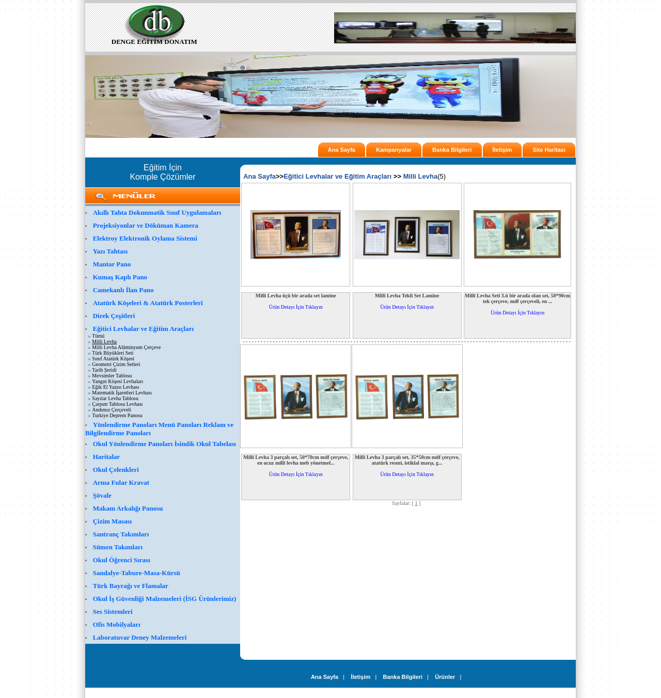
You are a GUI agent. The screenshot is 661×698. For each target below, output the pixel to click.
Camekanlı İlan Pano (123, 290)
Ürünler (445, 677)
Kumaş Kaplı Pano (120, 277)
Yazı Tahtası (110, 251)
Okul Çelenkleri (116, 469)
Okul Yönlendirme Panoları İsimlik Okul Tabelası (164, 444)
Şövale (102, 495)
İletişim (502, 150)
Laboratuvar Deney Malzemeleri (140, 637)
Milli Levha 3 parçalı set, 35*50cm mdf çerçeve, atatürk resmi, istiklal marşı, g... (407, 460)
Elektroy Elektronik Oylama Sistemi (145, 238)
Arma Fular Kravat (121, 482)
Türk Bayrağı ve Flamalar (130, 586)
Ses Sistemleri (113, 611)
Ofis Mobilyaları (116, 624)
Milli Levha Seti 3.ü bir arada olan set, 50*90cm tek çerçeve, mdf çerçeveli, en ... (517, 298)
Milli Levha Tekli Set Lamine (407, 295)
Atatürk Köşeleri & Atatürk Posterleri (148, 303)
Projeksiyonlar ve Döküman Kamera (145, 225)
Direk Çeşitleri (114, 316)
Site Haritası (548, 150)
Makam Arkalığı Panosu (128, 508)
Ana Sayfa (341, 150)
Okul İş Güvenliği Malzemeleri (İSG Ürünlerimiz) (165, 598)
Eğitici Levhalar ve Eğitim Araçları (143, 328)
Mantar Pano (112, 264)
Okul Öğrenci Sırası (121, 560)
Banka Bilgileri (451, 150)
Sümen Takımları (118, 547)
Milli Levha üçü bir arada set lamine (296, 295)
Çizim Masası (112, 521)
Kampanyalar (394, 150)
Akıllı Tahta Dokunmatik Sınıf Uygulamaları (157, 212)
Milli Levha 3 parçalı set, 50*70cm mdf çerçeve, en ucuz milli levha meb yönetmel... (295, 460)
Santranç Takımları (121, 534)
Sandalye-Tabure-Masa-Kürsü (136, 573)
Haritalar (106, 457)
